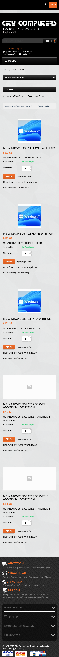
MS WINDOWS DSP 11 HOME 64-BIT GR (28, 233)
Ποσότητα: (8, 168)
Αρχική (6, 70)
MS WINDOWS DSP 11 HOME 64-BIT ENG (29, 148)
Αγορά (9, 176)
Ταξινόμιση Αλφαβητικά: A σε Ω (19, 106)
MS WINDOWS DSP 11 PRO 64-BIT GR (27, 318)
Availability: (8, 161)
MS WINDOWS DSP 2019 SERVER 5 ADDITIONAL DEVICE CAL (25, 498)
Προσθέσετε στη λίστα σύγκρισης (16, 187)
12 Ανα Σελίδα (44, 106)
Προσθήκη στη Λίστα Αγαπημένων (20, 182)
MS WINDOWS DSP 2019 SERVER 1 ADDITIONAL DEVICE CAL (25, 406)
